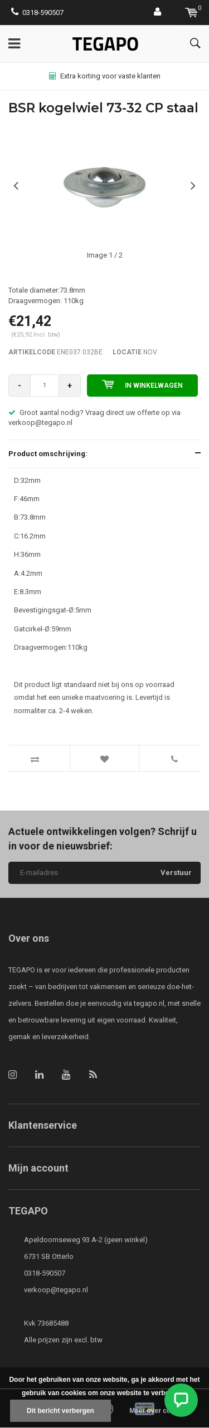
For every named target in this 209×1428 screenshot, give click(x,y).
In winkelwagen (142, 384)
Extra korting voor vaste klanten (105, 76)
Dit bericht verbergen (60, 1411)
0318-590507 (37, 12)
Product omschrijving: (48, 453)
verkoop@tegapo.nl (56, 1290)
